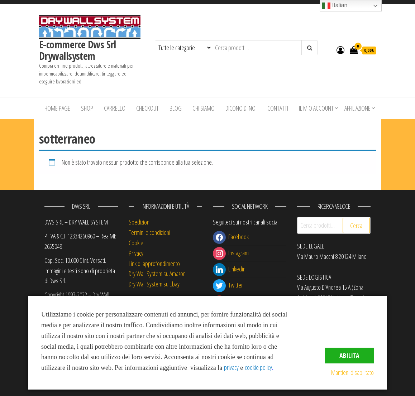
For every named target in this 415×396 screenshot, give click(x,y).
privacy (231, 367)
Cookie (136, 242)
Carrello (114, 108)
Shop (87, 108)
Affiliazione (357, 108)
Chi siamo (203, 108)
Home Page (57, 108)
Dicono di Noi (241, 108)
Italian (334, 5)
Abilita (349, 355)
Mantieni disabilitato (352, 372)
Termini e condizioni (149, 232)
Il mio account (316, 108)
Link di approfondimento (154, 263)
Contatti (277, 108)
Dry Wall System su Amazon (157, 273)
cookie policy (258, 367)
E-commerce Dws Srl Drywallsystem (77, 50)
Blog (176, 108)
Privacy (136, 253)
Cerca (356, 225)
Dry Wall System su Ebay (154, 284)
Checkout (147, 108)
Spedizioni (140, 222)
